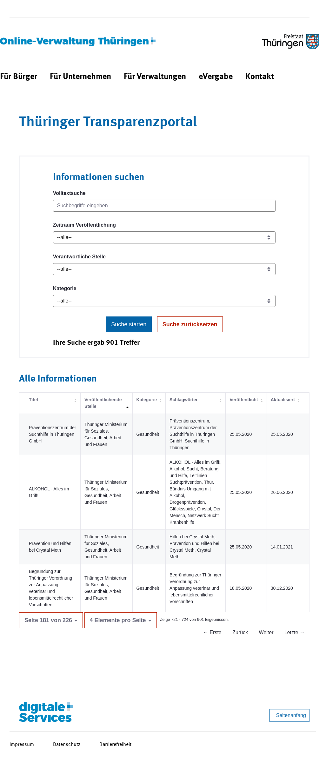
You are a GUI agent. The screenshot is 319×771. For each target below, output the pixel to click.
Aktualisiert (283, 399)
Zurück (240, 632)
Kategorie (64, 288)
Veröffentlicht (243, 399)
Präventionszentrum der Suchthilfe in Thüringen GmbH (52, 434)
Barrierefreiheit (115, 744)
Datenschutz (66, 744)
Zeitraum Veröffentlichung (84, 225)
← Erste (212, 632)
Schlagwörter (183, 399)
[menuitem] (18, 77)
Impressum (22, 744)
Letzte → (294, 632)
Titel (33, 399)
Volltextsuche (69, 193)
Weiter (266, 632)
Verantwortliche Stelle (79, 256)
